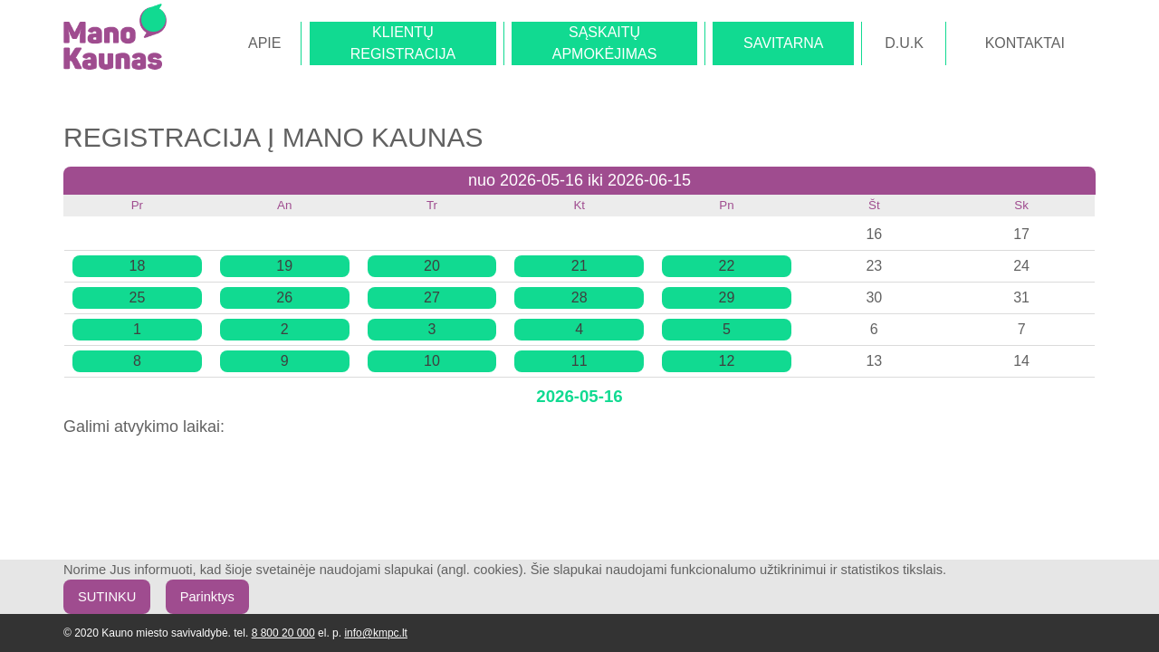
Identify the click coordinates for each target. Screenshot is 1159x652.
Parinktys (207, 597)
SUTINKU (107, 597)
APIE (264, 43)
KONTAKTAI (1025, 43)
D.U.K (904, 43)
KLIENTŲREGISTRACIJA (402, 43)
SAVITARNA (783, 43)
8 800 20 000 (283, 633)
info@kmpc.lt (375, 633)
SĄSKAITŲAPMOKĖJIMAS (604, 43)
